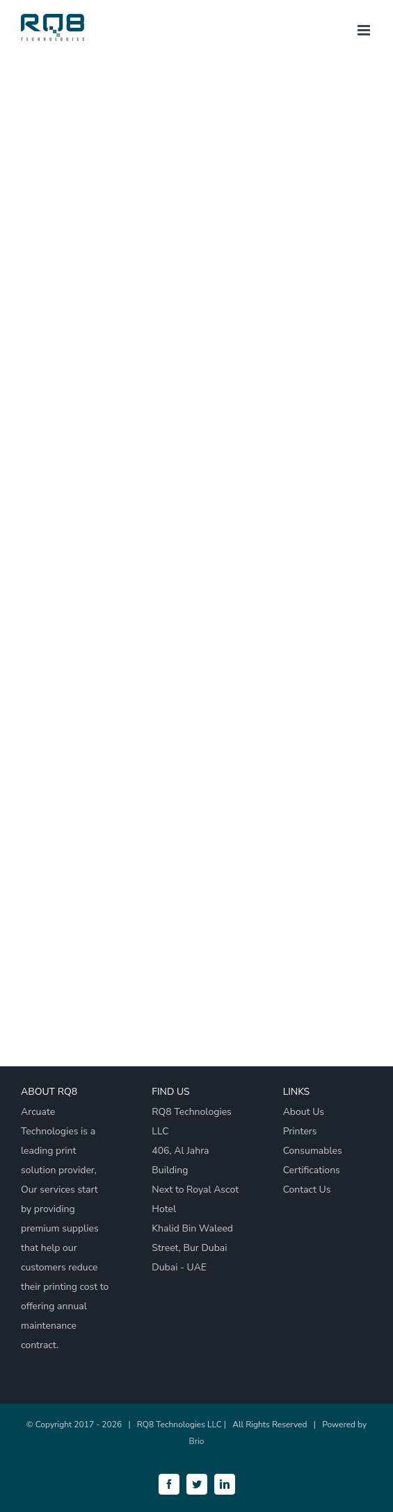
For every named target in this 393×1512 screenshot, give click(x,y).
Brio (196, 1441)
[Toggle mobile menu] (365, 30)
